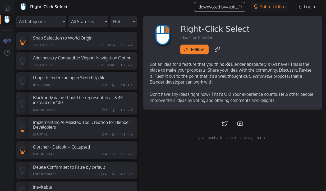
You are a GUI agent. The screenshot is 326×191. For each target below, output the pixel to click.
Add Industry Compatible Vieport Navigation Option (82, 57)
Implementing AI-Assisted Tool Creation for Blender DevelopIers (81, 125)
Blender (238, 64)
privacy (246, 137)
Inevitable (42, 186)
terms (262, 137)
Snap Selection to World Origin (63, 37)
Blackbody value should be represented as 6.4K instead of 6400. (78, 100)
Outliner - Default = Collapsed (61, 146)
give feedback (210, 137)
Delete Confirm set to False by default (69, 167)
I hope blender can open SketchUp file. (70, 77)
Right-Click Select (48, 7)
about (231, 137)
